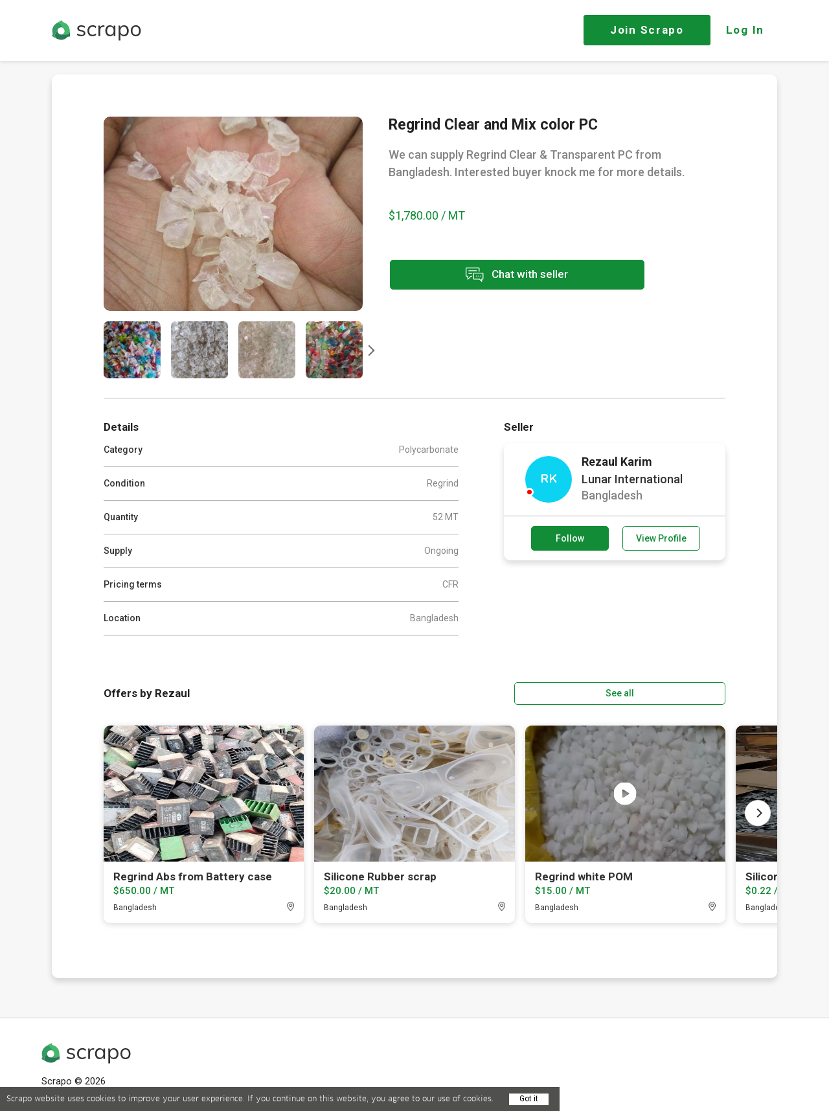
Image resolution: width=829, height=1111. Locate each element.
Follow (570, 538)
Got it (528, 1098)
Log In (745, 29)
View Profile (661, 538)
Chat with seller (504, 275)
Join (647, 29)
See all (688, 692)
